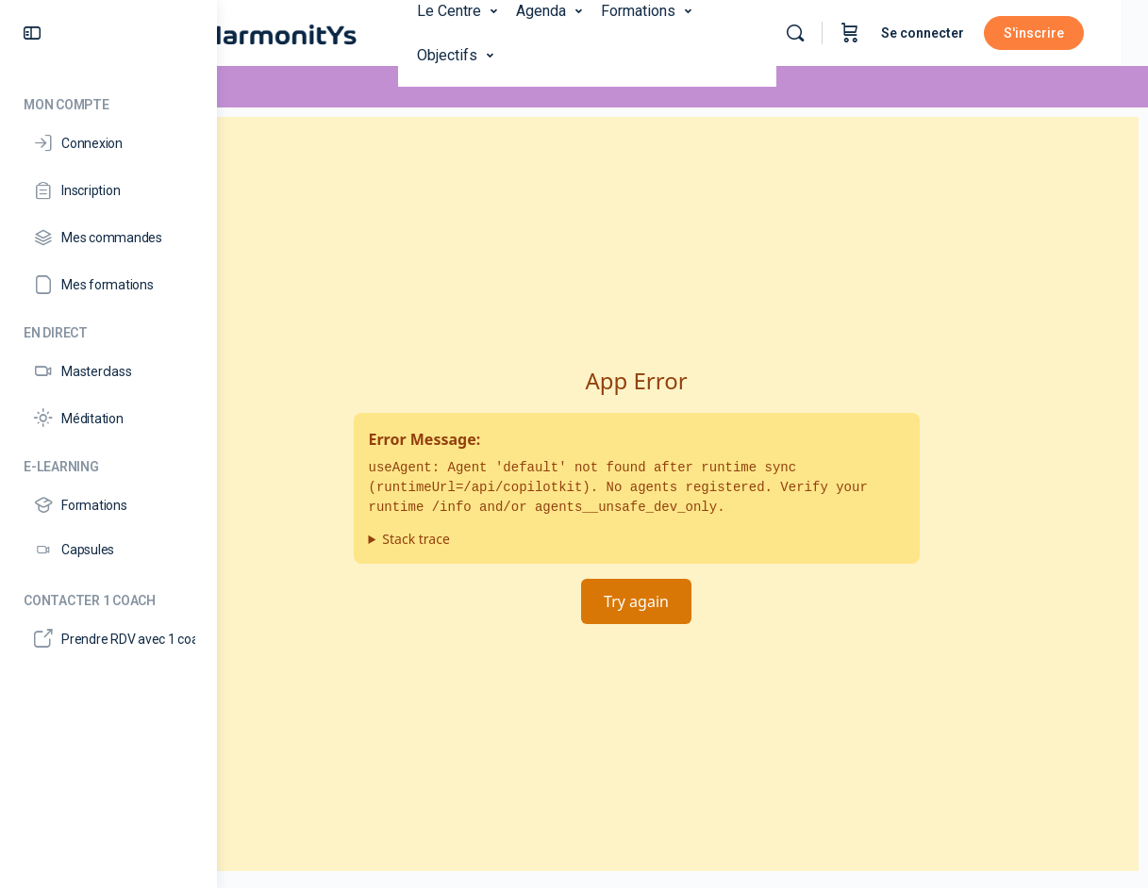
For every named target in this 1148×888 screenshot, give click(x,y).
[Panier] (876, 33)
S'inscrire (1060, 33)
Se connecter (948, 33)
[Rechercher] (821, 33)
